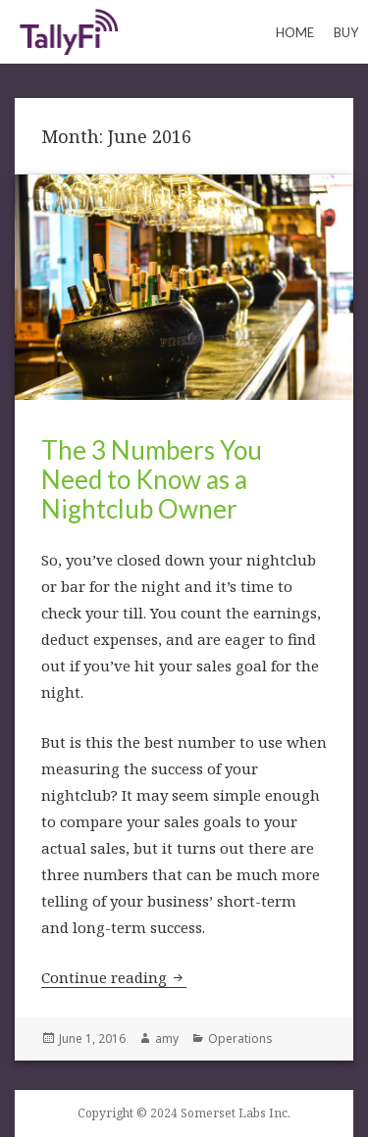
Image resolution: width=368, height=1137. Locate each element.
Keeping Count (68, 31)
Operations (240, 1038)
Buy (346, 32)
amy (167, 1038)
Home (295, 32)
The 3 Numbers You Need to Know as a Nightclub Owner (151, 479)
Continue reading (113, 977)
